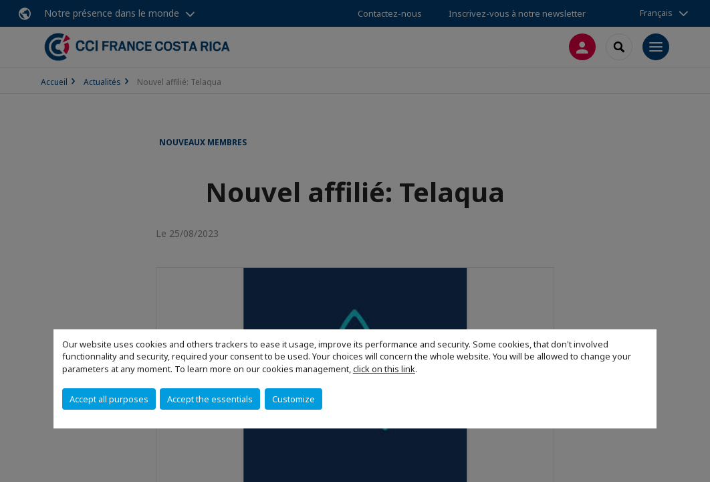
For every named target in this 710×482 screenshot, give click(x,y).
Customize (293, 399)
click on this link (384, 369)
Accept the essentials (210, 399)
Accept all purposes (109, 399)
